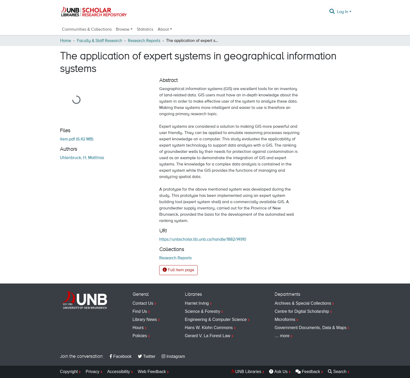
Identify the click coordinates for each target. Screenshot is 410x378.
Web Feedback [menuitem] (152, 371)
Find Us (140, 311)
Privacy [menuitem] (92, 371)
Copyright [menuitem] (69, 371)
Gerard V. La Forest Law (207, 335)
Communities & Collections (87, 29)
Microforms (285, 319)
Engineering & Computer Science (216, 319)
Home (65, 41)
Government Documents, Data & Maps (310, 327)
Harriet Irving (197, 303)
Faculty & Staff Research (99, 41)
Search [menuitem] (337, 371)
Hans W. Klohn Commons (209, 327)
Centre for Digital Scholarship (302, 311)
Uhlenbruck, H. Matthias (82, 158)
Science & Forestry (202, 311)
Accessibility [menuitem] (118, 371)
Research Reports (144, 41)
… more (282, 335)
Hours (138, 327)
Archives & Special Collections (303, 303)
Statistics (145, 29)
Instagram (173, 356)
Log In (342, 12)
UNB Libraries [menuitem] (248, 371)
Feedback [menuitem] (307, 371)
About (163, 29)
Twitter (146, 356)
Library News (145, 319)
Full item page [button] (178, 270)
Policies (140, 335)
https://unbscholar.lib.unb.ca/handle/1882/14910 (202, 239)
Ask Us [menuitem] (278, 371)
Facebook (121, 356)
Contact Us (143, 303)
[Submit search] (332, 12)
